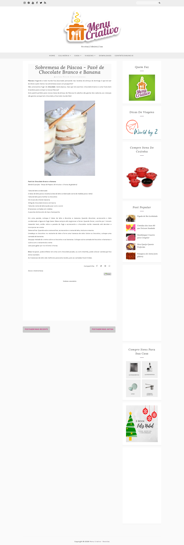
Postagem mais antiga (102, 329)
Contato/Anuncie (124, 55)
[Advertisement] (142, 303)
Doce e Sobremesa (78, 77)
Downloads (105, 55)
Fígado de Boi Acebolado (147, 216)
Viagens (89, 55)
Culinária (63, 55)
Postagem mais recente (36, 329)
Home (52, 55)
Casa (77, 55)
